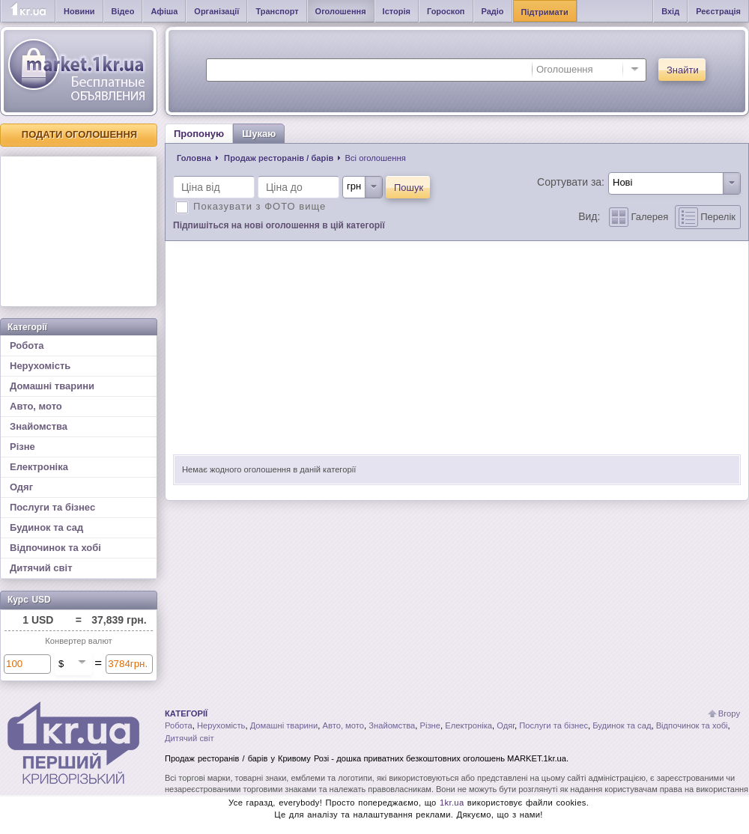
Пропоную (199, 133)
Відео (123, 11)
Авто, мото (36, 406)
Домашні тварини (52, 386)
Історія (396, 11)
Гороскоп (446, 11)
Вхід (670, 11)
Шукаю (259, 133)
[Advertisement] (79, 231)
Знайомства (38, 426)
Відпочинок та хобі (55, 547)
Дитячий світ (41, 567)
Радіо (493, 11)
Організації (216, 11)
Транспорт (276, 11)
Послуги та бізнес (52, 507)
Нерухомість (40, 365)
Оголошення (340, 11)
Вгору (729, 713)
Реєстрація (718, 11)
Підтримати (544, 11)
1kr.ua (452, 802)
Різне (22, 446)
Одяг (21, 487)
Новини (79, 11)
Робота (27, 345)
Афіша (164, 11)
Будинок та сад (46, 527)
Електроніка (39, 466)
